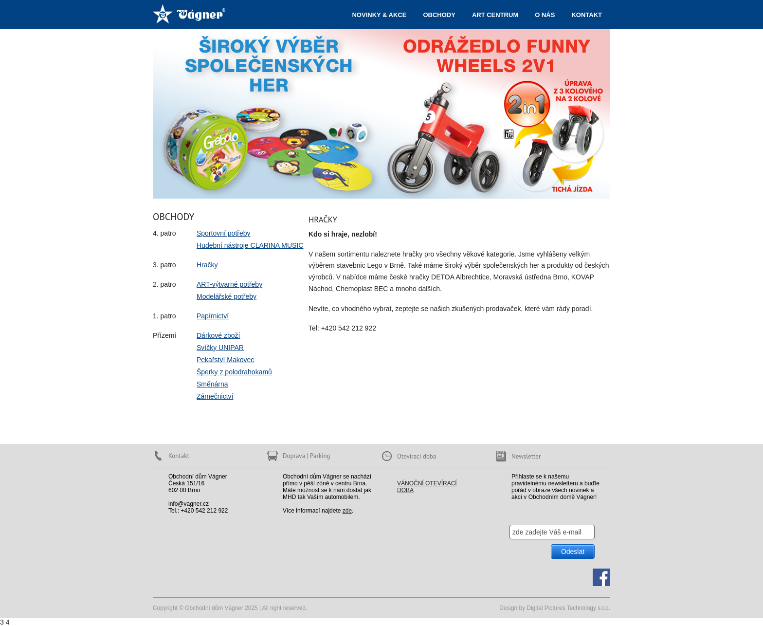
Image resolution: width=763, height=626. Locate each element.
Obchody (439, 14)
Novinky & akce (379, 14)
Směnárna (212, 384)
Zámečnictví (215, 396)
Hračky (207, 265)
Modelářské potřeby (226, 296)
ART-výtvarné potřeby (229, 284)
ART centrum (495, 14)
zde (347, 510)
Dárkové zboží (218, 335)
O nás (545, 14)
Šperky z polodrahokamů (234, 372)
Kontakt (586, 14)
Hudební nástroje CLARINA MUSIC (250, 245)
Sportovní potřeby (224, 233)
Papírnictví (213, 316)
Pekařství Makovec (225, 360)
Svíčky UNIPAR (220, 347)
